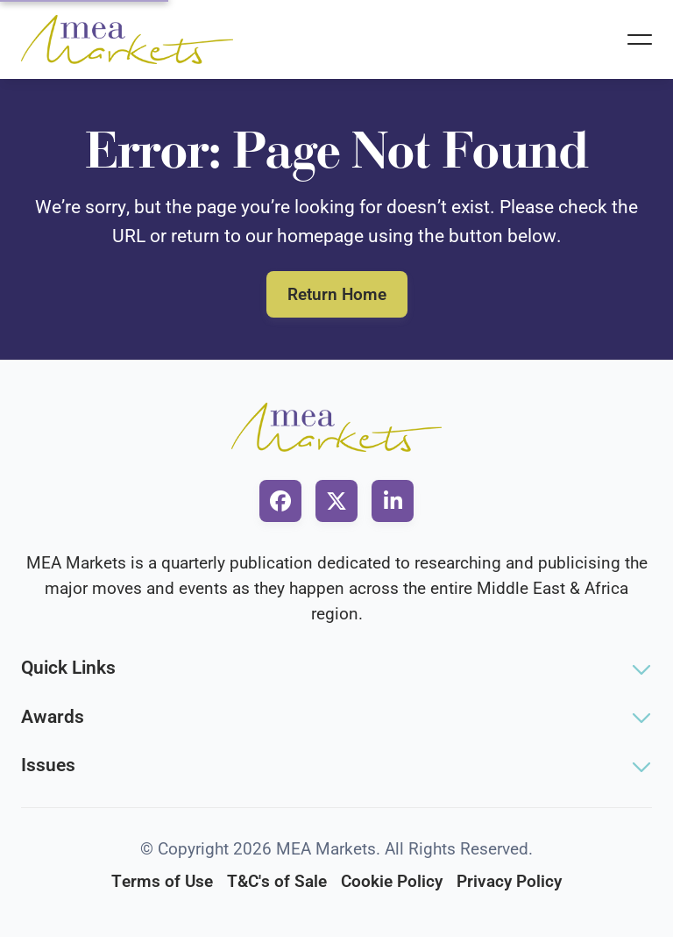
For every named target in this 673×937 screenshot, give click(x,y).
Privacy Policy (509, 881)
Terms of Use (162, 881)
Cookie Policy (392, 881)
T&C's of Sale (277, 881)
